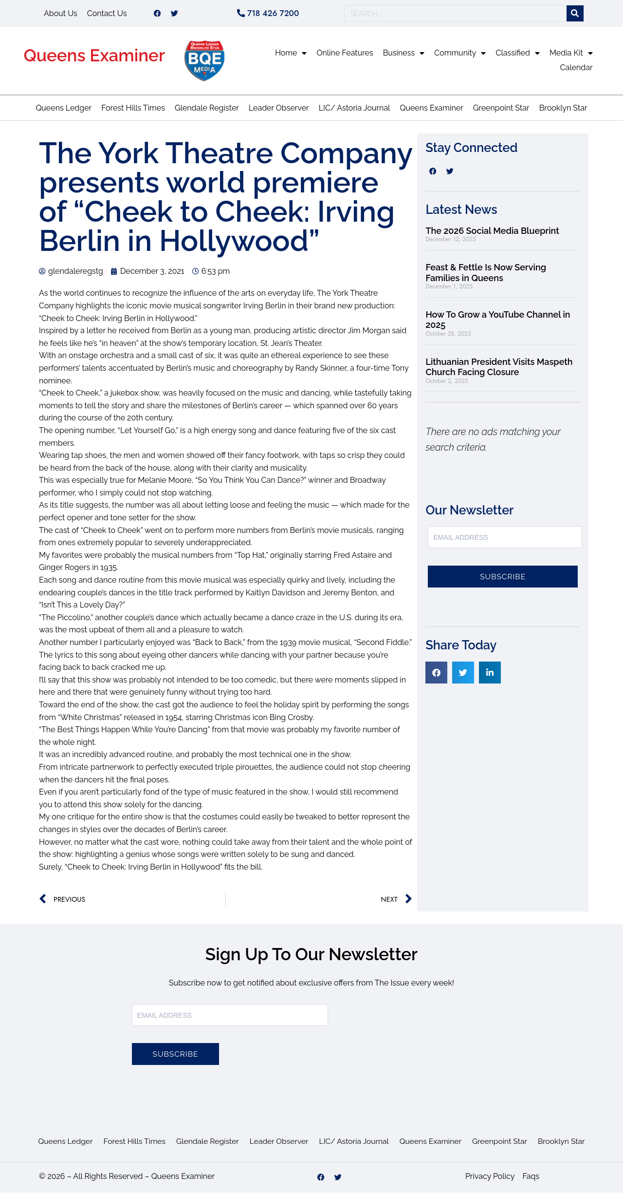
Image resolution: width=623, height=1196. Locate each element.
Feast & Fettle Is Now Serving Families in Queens (485, 276)
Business (404, 56)
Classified (517, 56)
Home (291, 56)
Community (460, 56)
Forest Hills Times (133, 111)
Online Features (344, 56)
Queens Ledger (64, 111)
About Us (60, 14)
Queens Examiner (94, 59)
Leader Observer (279, 111)
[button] (436, 676)
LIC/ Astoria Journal (354, 111)
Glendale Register (207, 111)
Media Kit (571, 56)
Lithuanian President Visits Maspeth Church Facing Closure (498, 370)
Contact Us (107, 14)
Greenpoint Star (501, 111)
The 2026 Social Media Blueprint (492, 234)
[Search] (575, 15)
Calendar (576, 71)
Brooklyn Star (563, 111)
